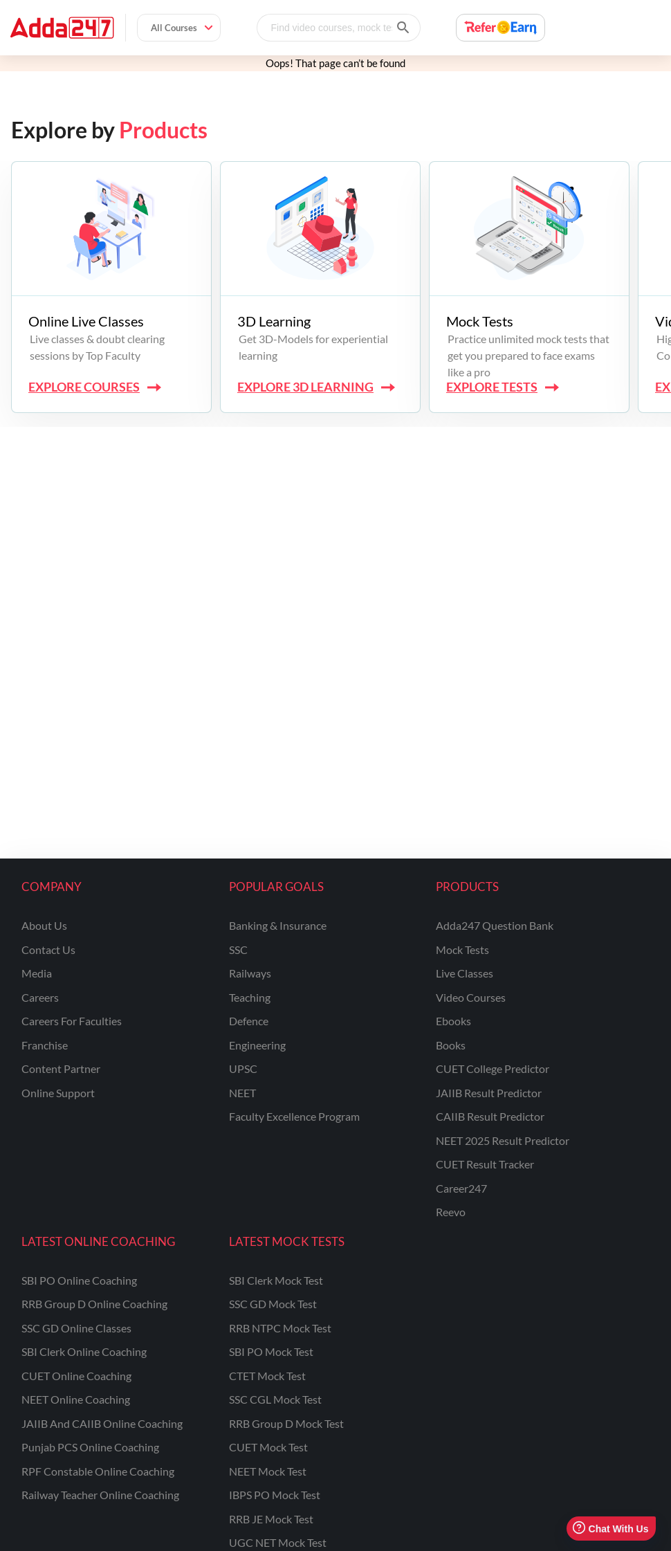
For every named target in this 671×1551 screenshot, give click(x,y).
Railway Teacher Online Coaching (100, 1494)
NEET (242, 1092)
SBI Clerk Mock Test (276, 1280)
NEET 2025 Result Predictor (502, 1140)
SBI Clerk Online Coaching (84, 1351)
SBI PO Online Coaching (79, 1280)
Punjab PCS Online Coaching (90, 1446)
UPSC (243, 1068)
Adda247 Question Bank (494, 925)
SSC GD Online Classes (76, 1327)
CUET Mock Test (268, 1446)
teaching (249, 997)
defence (248, 1020)
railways (250, 973)
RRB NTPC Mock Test (280, 1327)
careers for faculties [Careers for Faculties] (71, 1020)
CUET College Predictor (492, 1068)
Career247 (461, 1188)
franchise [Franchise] (44, 1045)
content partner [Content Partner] (60, 1068)
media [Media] (36, 973)
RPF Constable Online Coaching (97, 1471)
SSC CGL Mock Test (275, 1399)
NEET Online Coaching (75, 1399)
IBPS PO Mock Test (274, 1494)
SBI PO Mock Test (271, 1351)
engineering (257, 1045)
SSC (238, 949)
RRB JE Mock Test (271, 1518)
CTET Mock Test (267, 1375)
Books (451, 1045)
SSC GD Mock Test (273, 1303)
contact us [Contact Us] (48, 949)
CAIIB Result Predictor (490, 1116)
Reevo (451, 1211)
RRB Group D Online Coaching (94, 1303)
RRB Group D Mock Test (286, 1423)
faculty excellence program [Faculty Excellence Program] (294, 1116)
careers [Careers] (40, 997)
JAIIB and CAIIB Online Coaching (102, 1423)
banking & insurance (278, 925)
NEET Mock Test (267, 1471)
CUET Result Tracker (485, 1164)
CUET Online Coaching (76, 1375)
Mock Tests (462, 949)
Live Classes (464, 973)
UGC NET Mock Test (278, 1542)
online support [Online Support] (58, 1092)
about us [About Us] (44, 925)
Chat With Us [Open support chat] (610, 1528)
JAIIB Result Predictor (489, 1092)
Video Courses (471, 997)
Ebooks (453, 1020)
